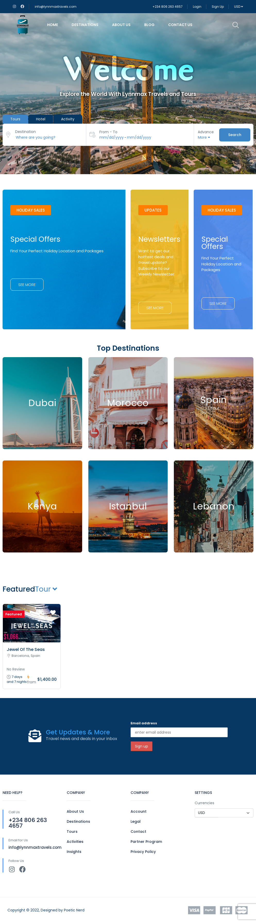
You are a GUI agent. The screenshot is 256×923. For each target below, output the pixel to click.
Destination (25, 131)
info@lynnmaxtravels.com (55, 6)
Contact (138, 831)
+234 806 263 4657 (167, 6)
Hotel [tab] (40, 119)
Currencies (204, 802)
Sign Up (218, 6)
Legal (136, 821)
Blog (149, 24)
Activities (75, 841)
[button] (30, 210)
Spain (213, 399)
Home (52, 24)
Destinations (85, 24)
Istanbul (128, 506)
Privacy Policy (143, 851)
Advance (206, 132)
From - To (108, 132)
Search (234, 134)
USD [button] (238, 6)
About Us (121, 24)
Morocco (128, 402)
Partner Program (146, 841)
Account (139, 811)
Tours (72, 831)
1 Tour (213, 409)
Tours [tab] (15, 119)
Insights (74, 851)
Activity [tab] (67, 119)
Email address (144, 723)
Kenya (42, 506)
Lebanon (213, 506)
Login (197, 6)
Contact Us (180, 24)
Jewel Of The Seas (26, 649)
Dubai (42, 402)
